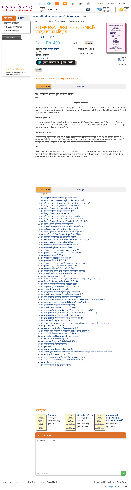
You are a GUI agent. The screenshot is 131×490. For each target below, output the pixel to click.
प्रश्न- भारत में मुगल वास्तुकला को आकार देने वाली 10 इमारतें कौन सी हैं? (65, 331)
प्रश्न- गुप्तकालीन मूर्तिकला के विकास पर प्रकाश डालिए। (59, 266)
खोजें (41, 16)
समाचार (54, 16)
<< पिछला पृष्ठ (43, 86)
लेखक (102, 4)
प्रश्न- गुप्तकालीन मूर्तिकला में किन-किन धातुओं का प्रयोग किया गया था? (65, 263)
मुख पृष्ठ (35, 16)
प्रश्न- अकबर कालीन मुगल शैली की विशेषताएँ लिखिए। (59, 341)
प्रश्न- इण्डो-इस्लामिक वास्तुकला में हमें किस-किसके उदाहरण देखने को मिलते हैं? (67, 310)
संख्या (73, 43)
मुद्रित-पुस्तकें (8, 18)
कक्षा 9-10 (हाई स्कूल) (11, 31)
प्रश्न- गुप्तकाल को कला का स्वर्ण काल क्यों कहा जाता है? (59, 245)
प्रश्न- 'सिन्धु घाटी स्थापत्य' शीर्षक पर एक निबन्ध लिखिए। (59, 198)
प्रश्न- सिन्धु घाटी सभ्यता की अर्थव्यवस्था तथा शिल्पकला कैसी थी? (62, 219)
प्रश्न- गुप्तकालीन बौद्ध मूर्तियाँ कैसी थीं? (54, 255)
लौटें (39, 69)
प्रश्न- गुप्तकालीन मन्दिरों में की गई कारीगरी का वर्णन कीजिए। (61, 253)
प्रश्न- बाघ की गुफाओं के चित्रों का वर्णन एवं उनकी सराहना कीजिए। (63, 232)
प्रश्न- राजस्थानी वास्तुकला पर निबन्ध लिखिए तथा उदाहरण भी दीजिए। (64, 357)
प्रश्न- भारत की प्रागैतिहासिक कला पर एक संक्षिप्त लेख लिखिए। (62, 226)
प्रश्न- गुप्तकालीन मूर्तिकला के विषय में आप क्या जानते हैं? (60, 250)
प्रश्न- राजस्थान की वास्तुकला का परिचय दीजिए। (57, 354)
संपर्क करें (62, 16)
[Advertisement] (80, 385)
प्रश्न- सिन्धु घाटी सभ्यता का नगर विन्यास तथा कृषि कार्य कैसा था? (62, 216)
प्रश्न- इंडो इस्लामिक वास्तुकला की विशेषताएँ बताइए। (58, 305)
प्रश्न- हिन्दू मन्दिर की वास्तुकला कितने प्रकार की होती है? (59, 281)
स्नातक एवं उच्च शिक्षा (11, 23)
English (122, 4)
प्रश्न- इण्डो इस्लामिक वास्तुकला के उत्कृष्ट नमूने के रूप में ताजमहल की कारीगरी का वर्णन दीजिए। (73, 300)
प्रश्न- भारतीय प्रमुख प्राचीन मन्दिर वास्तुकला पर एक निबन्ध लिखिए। (63, 271)
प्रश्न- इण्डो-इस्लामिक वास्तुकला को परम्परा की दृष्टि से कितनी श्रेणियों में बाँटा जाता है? (69, 313)
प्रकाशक (111, 4)
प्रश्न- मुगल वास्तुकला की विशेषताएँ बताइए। (55, 339)
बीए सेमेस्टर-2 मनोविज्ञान (54, 416)
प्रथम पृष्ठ (80, 86)
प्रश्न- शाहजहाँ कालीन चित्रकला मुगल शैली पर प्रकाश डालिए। (61, 336)
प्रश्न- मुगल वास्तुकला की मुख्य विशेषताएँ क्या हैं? (57, 349)
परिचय (47, 16)
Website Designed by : (110, 487)
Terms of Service (52, 482)
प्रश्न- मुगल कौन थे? (47, 347)
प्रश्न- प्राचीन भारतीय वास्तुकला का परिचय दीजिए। (57, 224)
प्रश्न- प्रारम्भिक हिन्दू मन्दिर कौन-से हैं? (53, 276)
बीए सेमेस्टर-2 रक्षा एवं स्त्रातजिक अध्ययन (85, 418)
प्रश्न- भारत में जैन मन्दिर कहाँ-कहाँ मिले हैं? (55, 289)
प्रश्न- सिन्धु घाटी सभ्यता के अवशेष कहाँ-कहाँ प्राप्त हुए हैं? (60, 208)
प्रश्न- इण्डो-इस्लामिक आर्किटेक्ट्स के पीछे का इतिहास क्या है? (61, 315)
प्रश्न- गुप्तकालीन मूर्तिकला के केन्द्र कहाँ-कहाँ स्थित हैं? (58, 268)
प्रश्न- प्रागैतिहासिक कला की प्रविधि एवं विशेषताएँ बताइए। (60, 229)
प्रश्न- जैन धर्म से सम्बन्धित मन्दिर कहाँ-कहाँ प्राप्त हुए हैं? (59, 284)
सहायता (77, 16)
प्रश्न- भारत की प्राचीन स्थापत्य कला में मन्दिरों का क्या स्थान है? (62, 273)
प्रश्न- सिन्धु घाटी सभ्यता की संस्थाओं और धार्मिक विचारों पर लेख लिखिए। (65, 221)
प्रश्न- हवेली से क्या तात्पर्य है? (50, 362)
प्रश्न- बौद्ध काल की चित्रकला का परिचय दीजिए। (57, 242)
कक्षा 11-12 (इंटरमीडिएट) (13, 27)
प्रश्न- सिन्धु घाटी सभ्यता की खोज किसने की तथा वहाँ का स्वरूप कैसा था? (65, 203)
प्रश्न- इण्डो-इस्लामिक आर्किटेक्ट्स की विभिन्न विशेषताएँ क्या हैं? (62, 318)
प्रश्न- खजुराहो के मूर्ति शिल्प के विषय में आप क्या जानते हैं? (60, 287)
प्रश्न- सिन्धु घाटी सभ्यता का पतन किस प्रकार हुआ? (58, 211)
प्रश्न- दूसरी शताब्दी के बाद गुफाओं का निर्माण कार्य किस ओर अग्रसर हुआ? (65, 240)
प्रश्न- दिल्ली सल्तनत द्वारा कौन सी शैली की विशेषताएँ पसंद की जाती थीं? (65, 302)
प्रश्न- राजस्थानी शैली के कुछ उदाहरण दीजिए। (56, 365)
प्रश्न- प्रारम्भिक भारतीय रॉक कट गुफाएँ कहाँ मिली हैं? (58, 237)
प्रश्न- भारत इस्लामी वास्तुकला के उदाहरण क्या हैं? (57, 320)
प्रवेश (84, 16)
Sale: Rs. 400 (48, 43)
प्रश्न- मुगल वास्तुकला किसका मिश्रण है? (54, 344)
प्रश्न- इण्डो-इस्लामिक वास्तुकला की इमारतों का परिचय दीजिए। (61, 297)
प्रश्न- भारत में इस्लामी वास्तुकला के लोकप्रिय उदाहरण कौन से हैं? (62, 294)
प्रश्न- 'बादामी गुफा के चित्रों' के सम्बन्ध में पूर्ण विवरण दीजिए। (61, 234)
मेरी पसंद (70, 16)
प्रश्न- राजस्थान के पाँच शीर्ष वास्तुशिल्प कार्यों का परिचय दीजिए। (62, 360)
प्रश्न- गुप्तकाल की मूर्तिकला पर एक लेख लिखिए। (57, 247)
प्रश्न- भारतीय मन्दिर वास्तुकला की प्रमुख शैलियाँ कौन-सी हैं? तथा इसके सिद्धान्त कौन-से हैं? (71, 279)
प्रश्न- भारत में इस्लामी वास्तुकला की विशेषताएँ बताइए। (59, 307)
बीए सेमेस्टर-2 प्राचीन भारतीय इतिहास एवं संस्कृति (114, 418)
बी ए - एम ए (39, 21)
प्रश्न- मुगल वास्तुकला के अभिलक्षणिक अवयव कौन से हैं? (60, 328)
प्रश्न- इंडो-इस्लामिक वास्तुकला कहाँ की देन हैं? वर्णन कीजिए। (61, 292)
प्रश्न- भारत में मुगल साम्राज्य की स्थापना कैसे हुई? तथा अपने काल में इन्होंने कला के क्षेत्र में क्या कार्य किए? (76, 323)
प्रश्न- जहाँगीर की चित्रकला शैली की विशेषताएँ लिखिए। (59, 333)
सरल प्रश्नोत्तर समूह (44, 36)
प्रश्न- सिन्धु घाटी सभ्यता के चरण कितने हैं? (55, 213)
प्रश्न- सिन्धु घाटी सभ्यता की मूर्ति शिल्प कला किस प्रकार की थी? (62, 206)
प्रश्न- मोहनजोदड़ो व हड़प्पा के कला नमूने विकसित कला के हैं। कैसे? (63, 200)
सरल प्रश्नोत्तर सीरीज (51, 49)
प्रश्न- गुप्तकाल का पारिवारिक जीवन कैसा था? (56, 258)
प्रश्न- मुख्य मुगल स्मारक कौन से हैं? (52, 326)
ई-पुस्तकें (20, 18)
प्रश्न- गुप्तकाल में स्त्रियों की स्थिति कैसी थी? (55, 260)
